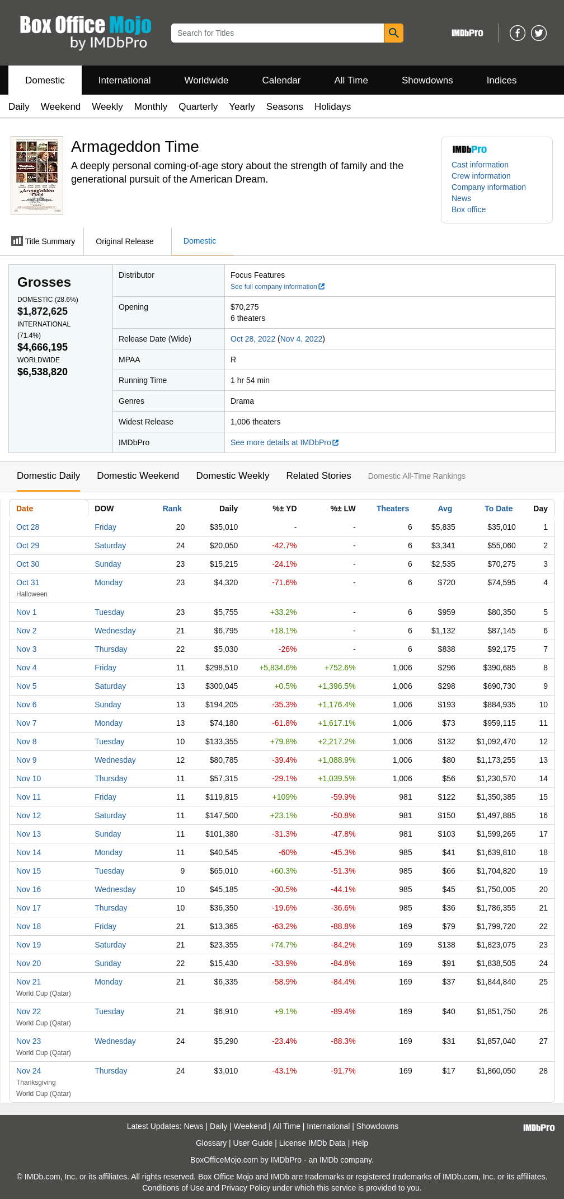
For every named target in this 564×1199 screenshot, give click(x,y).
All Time (351, 80)
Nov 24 (28, 1070)
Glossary (211, 1143)
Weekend (61, 106)
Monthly (151, 106)
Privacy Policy (246, 1187)
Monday (109, 582)
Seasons (284, 106)
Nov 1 (26, 612)
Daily (19, 106)
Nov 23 (28, 1041)
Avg (445, 508)
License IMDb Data (312, 1143)
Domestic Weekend (138, 475)
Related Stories (318, 475)
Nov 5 (26, 686)
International (124, 80)
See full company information (278, 287)
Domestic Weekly (232, 475)
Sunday (108, 563)
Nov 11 (28, 796)
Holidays (332, 106)
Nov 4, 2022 (301, 338)
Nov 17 (28, 907)
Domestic (45, 80)
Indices (502, 80)
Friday (105, 526)
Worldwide (206, 80)
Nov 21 (28, 981)
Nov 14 (28, 852)
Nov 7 (26, 723)
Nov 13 (28, 833)
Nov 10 (28, 778)
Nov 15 (28, 870)
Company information (489, 187)
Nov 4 (26, 667)
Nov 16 (28, 889)
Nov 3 (26, 649)
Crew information (481, 175)
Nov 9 (26, 759)
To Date (499, 508)
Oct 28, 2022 (253, 338)
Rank (172, 508)
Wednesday (115, 630)
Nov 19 (28, 944)
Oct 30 (27, 563)
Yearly (242, 106)
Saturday (110, 545)
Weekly (107, 106)
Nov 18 (28, 926)
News (461, 198)
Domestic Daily (48, 475)
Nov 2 (26, 630)
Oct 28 (27, 526)
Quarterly (198, 106)
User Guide (253, 1143)
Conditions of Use (173, 1187)
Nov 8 (26, 741)
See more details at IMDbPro (285, 442)
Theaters (393, 508)
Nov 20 (28, 963)
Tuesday (109, 612)
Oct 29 (27, 545)
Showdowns (427, 80)
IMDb (328, 1159)
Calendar (281, 80)
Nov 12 (28, 815)
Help (360, 1143)
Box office (469, 209)
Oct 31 (27, 582)
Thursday (111, 649)
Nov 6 (26, 704)
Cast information (480, 164)
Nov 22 (28, 1011)
